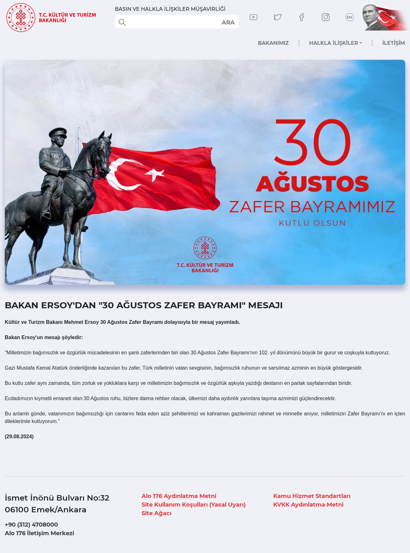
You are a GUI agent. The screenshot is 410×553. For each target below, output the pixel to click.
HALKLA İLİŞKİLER (333, 43)
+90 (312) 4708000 (31, 524)
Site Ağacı (156, 513)
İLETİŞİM (393, 43)
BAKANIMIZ (273, 43)
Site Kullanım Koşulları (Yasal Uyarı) (194, 504)
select (227, 22)
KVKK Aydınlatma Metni (308, 504)
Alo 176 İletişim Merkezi (39, 533)
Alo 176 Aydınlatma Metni (179, 496)
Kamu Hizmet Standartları (312, 496)
